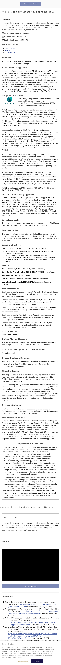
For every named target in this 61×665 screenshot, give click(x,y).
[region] (30, 653)
